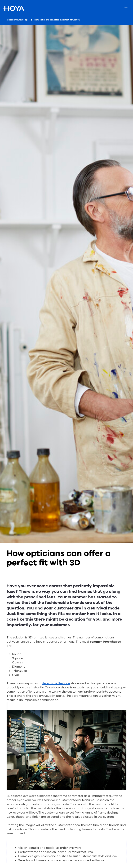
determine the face (56, 683)
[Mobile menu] (126, 8)
